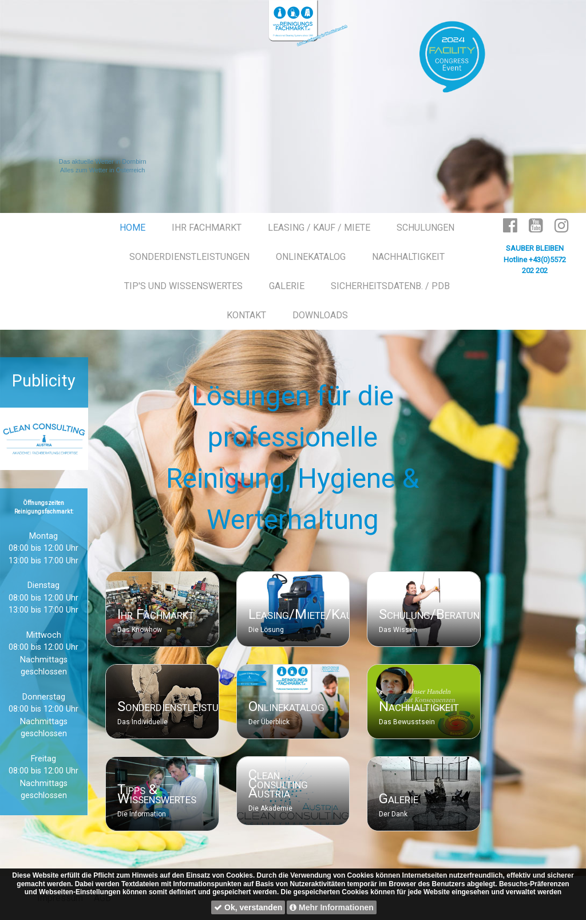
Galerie (398, 799)
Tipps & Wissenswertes (156, 794)
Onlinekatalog (286, 706)
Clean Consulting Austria (278, 784)
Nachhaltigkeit (419, 706)
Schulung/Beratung (432, 614)
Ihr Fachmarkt (155, 614)
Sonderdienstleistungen (180, 706)
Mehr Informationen (332, 907)
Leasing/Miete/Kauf (303, 614)
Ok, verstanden (248, 907)
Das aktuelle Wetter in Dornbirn (102, 161)
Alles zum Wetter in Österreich (102, 170)
